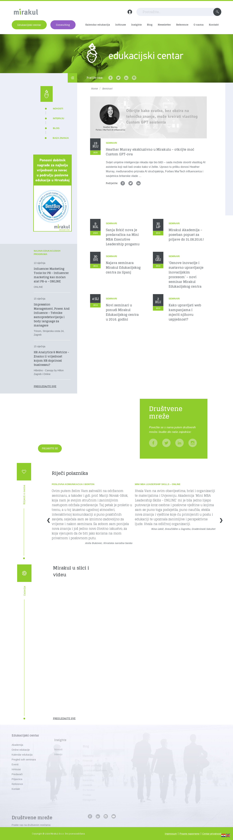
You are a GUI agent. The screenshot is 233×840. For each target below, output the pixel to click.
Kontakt (214, 24)
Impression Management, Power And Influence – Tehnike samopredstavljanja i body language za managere (51, 315)
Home (94, 89)
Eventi (15, 773)
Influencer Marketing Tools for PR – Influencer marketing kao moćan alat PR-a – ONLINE (51, 275)
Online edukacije (21, 759)
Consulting (63, 25)
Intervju (58, 118)
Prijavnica (17, 788)
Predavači (17, 783)
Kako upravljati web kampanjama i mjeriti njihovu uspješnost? (185, 312)
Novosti (58, 108)
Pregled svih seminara (24, 769)
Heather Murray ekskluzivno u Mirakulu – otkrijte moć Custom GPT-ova (150, 152)
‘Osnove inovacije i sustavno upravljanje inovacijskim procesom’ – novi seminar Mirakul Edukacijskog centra (186, 275)
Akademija (17, 754)
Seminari (111, 143)
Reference (182, 24)
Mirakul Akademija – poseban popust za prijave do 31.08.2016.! (186, 235)
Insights (136, 24)
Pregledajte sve (45, 386)
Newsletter (164, 24)
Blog (150, 24)
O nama (199, 24)
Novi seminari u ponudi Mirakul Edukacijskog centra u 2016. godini (122, 312)
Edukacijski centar (29, 25)
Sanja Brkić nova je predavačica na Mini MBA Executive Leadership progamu (122, 237)
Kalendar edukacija (97, 24)
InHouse (120, 24)
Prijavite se (50, 448)
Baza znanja (61, 138)
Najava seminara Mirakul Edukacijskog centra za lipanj (123, 268)
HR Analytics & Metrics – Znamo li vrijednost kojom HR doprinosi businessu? (51, 358)
